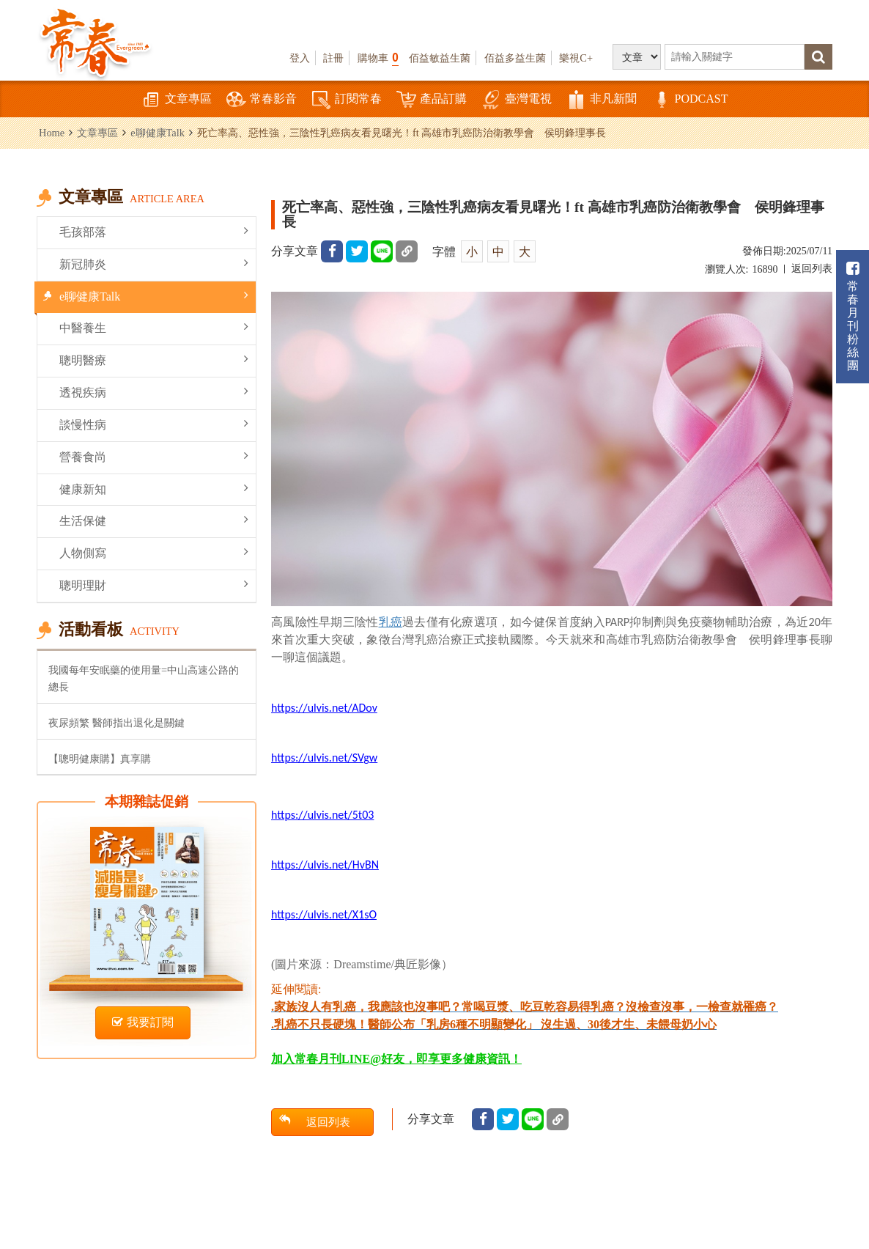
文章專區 (176, 100)
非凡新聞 (601, 100)
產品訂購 (431, 100)
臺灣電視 (516, 100)
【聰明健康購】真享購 (99, 758)
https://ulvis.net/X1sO (324, 914)
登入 (299, 58)
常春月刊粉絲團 (852, 316)
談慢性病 (153, 424)
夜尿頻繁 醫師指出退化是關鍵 (116, 723)
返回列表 (811, 268)
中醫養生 (153, 327)
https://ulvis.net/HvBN (325, 865)
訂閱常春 (346, 100)
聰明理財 (153, 585)
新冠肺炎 (153, 263)
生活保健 (153, 520)
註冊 (333, 58)
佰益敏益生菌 (439, 58)
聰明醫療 (153, 359)
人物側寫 (153, 552)
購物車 (378, 57)
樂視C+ (576, 58)
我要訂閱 (143, 1022)
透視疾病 (153, 392)
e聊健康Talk (157, 133)
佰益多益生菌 (515, 58)
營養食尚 (153, 456)
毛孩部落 (153, 231)
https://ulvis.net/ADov (324, 708)
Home (51, 133)
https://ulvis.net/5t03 (322, 815)
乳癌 (391, 622)
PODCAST (689, 100)
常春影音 (261, 100)
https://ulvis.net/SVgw (324, 757)
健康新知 (153, 488)
